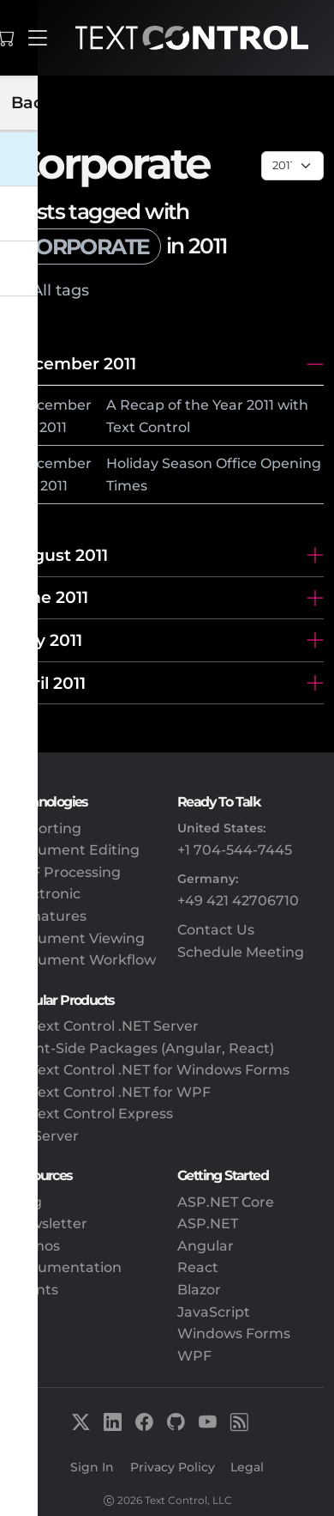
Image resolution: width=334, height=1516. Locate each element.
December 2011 (73, 363)
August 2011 (59, 555)
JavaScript (213, 1312)
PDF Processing (65, 872)
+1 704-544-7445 (234, 850)
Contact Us (215, 930)
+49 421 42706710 (238, 900)
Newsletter (48, 1223)
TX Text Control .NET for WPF (110, 1092)
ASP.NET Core (225, 1202)
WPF (194, 1356)
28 (25, 427)
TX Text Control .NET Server (104, 1026)
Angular (205, 1246)
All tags (60, 290)
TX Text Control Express (91, 1113)
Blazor (199, 1290)
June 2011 (49, 597)
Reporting (45, 828)
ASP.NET (207, 1223)
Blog (26, 1202)
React (197, 1267)
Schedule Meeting (240, 952)
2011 (53, 427)
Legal (247, 1467)
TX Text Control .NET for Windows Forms (149, 1070)
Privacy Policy (172, 1467)
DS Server (44, 1136)
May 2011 (46, 640)
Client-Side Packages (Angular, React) (142, 1048)
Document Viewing (77, 938)
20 (25, 486)
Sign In (92, 1467)
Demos (35, 1246)
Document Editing (75, 850)
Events (34, 1290)
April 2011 (48, 683)
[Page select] (293, 165)
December (54, 405)
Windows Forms (233, 1333)
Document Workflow (83, 960)
